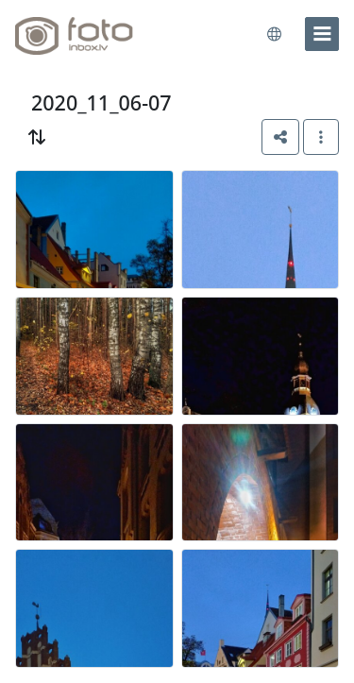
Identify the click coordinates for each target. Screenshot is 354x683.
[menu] (322, 34)
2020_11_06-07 (101, 102)
